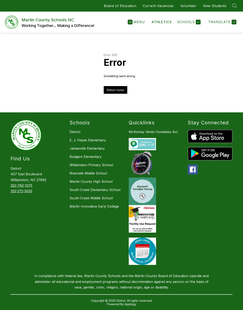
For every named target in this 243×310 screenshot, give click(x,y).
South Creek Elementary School (95, 190)
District (75, 132)
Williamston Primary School (91, 165)
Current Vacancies (158, 6)
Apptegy (130, 304)
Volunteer (188, 6)
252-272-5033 (21, 191)
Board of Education (120, 6)
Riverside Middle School (88, 173)
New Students (214, 6)
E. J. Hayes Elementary (88, 140)
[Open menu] (136, 22)
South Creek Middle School (91, 198)
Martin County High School (91, 181)
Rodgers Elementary (85, 157)
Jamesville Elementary (87, 148)
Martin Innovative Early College (94, 206)
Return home (115, 90)
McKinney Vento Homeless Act (153, 132)
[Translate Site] (221, 22)
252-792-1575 (21, 185)
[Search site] (234, 5)
